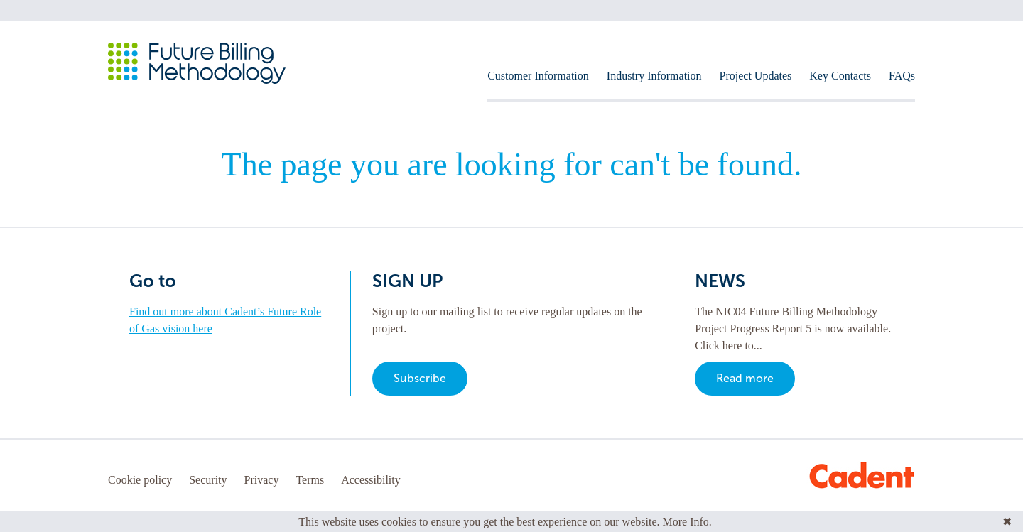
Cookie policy (140, 480)
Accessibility (371, 480)
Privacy (261, 480)
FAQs (902, 76)
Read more (745, 378)
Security (208, 480)
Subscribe (420, 378)
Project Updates (756, 76)
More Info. (687, 522)
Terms (310, 480)
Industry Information (654, 76)
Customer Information (538, 76)
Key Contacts (840, 76)
